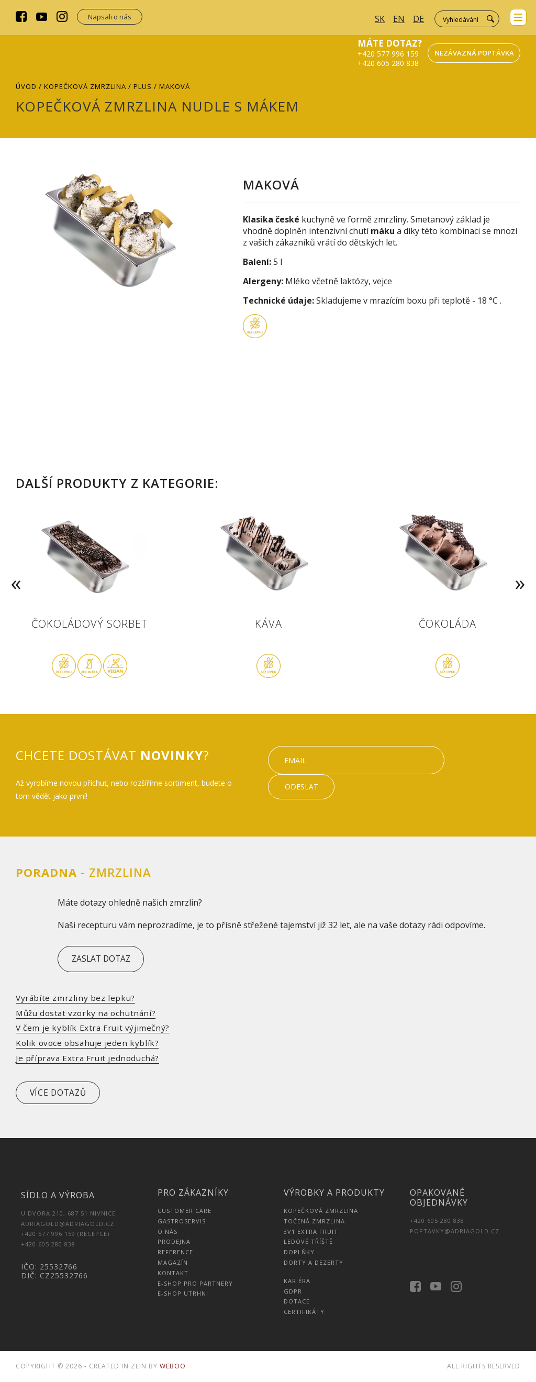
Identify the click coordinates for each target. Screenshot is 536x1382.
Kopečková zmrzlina (85, 86)
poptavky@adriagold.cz (454, 1232)
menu (517, 18)
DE (418, 19)
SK (380, 19)
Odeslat (486, 773)
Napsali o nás (109, 16)
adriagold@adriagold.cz (67, 1225)
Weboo (173, 1367)
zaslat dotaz (105, 959)
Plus (142, 86)
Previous (13, 568)
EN (399, 19)
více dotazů (62, 1093)
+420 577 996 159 (387, 54)
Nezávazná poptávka (475, 53)
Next (522, 568)
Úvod (26, 86)
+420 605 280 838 (387, 63)
